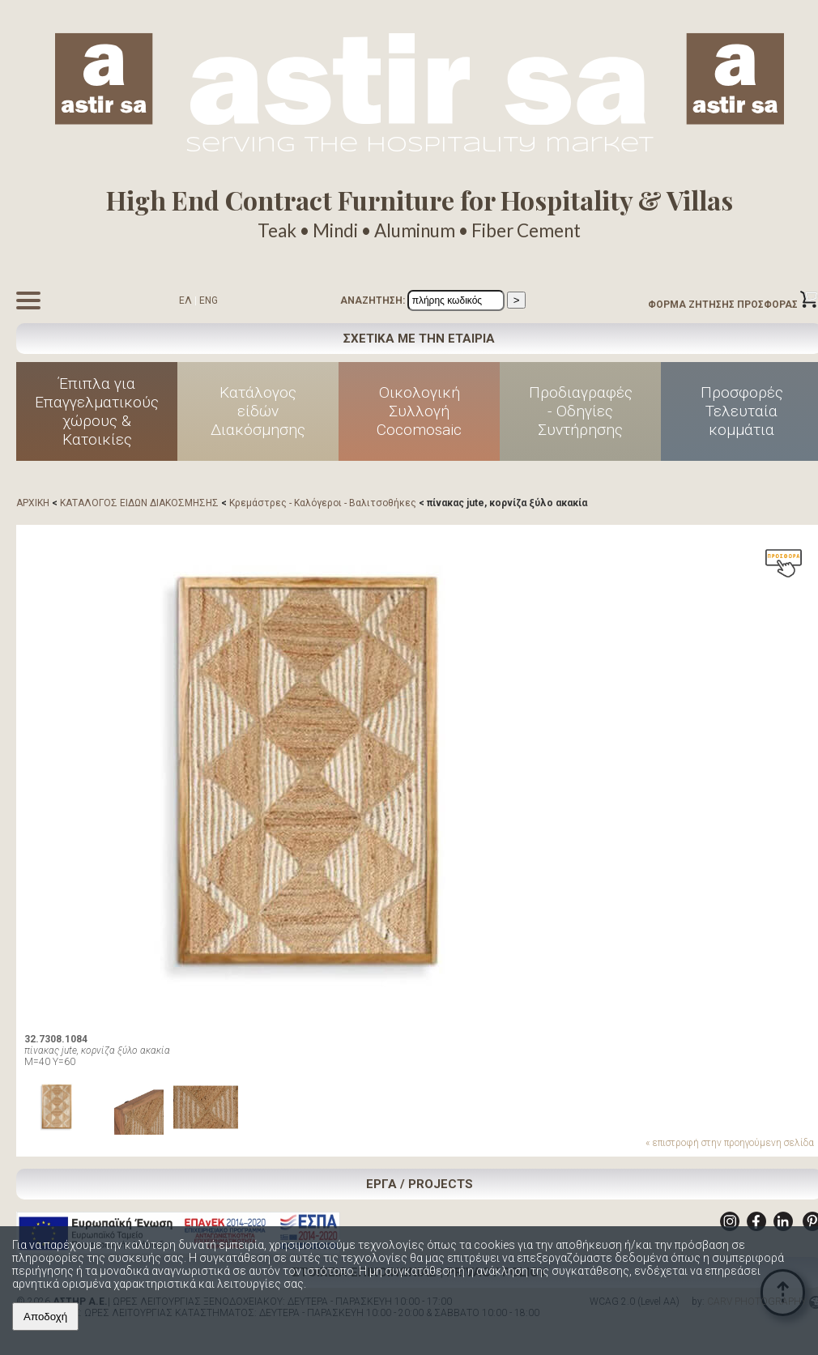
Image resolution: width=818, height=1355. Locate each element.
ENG (208, 300)
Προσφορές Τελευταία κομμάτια (742, 411)
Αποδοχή (45, 1316)
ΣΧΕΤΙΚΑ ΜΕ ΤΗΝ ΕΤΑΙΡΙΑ (419, 338)
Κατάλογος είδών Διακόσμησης (258, 411)
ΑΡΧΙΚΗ (32, 503)
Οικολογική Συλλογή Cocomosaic (419, 411)
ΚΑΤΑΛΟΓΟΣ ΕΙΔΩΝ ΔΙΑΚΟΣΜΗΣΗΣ (139, 503)
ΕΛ (185, 300)
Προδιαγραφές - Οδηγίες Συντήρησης (581, 411)
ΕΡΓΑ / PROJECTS (419, 1184)
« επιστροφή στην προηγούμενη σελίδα (729, 1142)
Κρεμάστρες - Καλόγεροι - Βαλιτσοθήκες (322, 503)
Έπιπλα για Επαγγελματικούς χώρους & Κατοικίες (97, 411)
